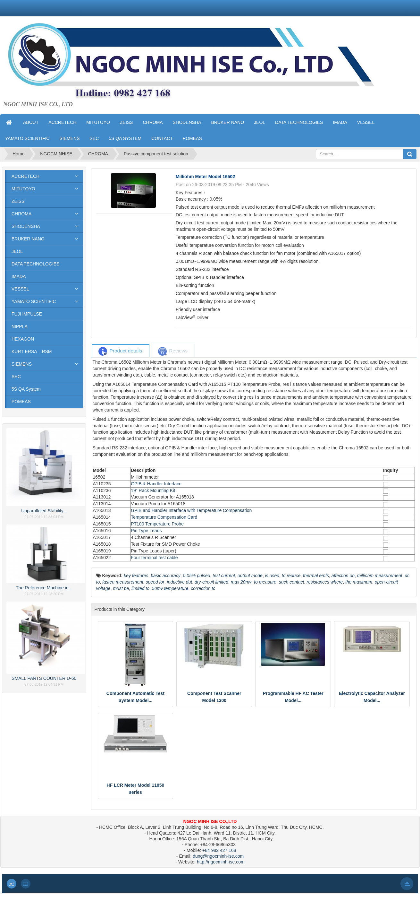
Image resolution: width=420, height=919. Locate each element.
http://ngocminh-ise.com (221, 861)
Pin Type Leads (146, 530)
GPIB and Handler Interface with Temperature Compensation (191, 510)
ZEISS (18, 201)
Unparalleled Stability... (44, 510)
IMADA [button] (340, 122)
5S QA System (26, 389)
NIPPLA (20, 326)
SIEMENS (22, 364)
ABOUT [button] (30, 122)
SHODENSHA (26, 226)
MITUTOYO (23, 188)
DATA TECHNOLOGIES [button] (299, 122)
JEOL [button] (259, 122)
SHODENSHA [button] (187, 122)
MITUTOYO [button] (98, 122)
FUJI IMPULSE (27, 313)
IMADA (19, 276)
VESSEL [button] (365, 122)
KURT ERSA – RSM (32, 351)
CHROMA (21, 213)
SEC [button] (94, 138)
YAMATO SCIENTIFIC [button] (27, 138)
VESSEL (20, 288)
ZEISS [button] (126, 122)
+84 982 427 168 (219, 850)
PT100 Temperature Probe (157, 523)
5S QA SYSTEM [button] (125, 138)
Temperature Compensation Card (164, 517)
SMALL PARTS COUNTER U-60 (44, 678)
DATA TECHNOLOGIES (35, 263)
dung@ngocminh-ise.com (218, 856)
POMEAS (21, 401)
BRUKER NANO (28, 238)
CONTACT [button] (162, 138)
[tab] (120, 351)
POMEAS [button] (192, 138)
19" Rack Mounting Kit (153, 490)
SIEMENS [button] (69, 138)
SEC (16, 376)
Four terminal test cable (154, 557)
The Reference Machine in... (44, 587)
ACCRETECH (25, 176)
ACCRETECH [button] (62, 122)
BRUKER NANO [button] (227, 122)
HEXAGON (23, 339)
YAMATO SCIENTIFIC (34, 301)
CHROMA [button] (153, 122)
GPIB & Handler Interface (156, 483)
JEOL (17, 251)
